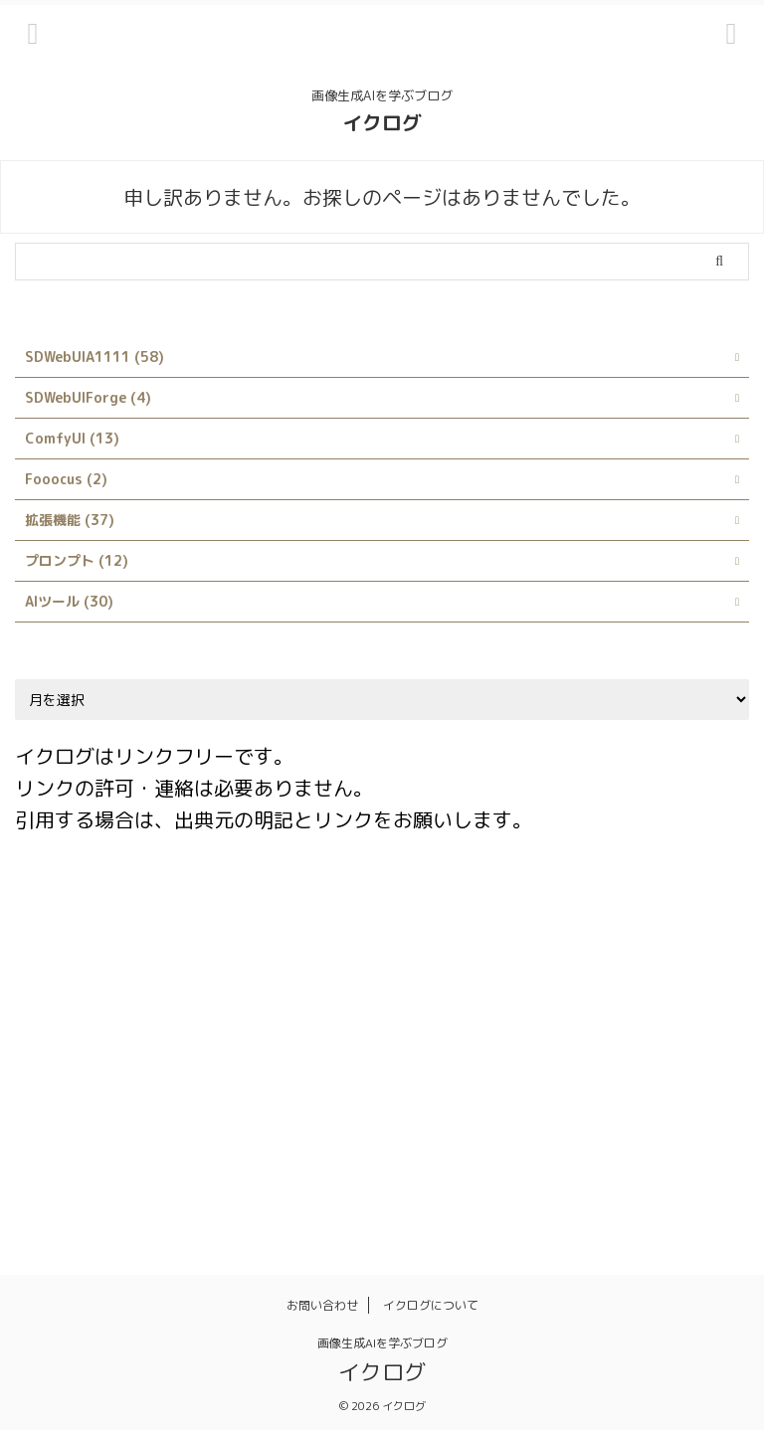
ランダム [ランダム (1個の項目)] (466, 1126)
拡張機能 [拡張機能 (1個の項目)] (55, 1168)
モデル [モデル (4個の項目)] (389, 1126)
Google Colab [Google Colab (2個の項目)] (71, 997)
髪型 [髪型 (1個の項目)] (607, 1168)
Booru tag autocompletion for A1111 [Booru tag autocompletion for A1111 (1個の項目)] (456, 912)
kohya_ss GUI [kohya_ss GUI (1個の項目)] (71, 1040)
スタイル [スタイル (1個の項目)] (55, 1126)
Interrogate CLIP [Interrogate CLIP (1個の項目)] (467, 997)
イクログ (382, 122)
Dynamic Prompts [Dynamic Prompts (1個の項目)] (400, 955)
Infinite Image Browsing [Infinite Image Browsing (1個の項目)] (306, 997)
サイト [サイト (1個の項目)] (528, 1083)
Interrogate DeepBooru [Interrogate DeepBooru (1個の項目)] (627, 997)
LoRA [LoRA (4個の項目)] (162, 1040)
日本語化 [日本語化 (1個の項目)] (138, 1168)
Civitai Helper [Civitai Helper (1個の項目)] (650, 912)
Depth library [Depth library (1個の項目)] (270, 955)
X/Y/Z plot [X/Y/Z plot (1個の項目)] (444, 1083)
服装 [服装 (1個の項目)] (209, 1168)
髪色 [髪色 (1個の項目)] (664, 1168)
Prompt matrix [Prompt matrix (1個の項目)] (340, 1040)
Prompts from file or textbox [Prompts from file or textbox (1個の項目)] (511, 1040)
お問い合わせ (322, 1305)
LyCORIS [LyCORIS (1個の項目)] (236, 1040)
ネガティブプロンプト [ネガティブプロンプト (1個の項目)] (177, 1126)
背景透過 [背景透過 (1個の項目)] (536, 1168)
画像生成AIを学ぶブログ (382, 1343)
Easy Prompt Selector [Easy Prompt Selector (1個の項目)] (556, 955)
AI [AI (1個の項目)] (162, 912)
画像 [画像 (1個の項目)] (267, 1168)
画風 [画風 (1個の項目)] (465, 1168)
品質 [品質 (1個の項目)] (665, 1126)
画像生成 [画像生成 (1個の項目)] (337, 1168)
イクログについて (430, 1305)
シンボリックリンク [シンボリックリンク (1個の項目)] (638, 1083)
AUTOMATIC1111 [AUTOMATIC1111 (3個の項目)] (252, 912)
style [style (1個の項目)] (363, 1083)
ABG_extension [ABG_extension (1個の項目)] (76, 912)
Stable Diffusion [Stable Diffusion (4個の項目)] (81, 1083)
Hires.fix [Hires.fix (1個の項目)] (172, 997)
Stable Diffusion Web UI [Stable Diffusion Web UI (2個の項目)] (240, 1083)
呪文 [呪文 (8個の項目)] (608, 1126)
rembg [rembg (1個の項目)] (655, 1040)
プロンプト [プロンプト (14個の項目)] (306, 1126)
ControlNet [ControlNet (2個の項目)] (65, 955)
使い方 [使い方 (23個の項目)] (543, 1126)
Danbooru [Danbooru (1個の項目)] (164, 955)
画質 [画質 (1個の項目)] (408, 1168)
